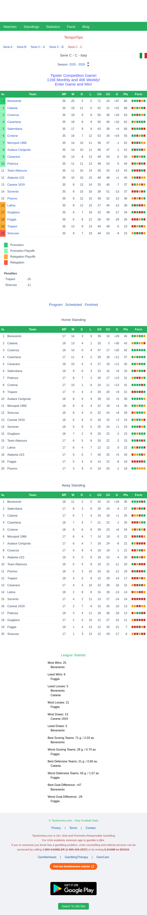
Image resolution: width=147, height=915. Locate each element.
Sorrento (13, 191)
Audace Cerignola (19, 149)
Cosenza (13, 115)
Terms (73, 827)
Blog (85, 27)
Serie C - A (38, 47)
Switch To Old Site (73, 906)
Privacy (56, 827)
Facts (71, 27)
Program (56, 305)
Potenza (12, 163)
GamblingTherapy (76, 857)
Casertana (14, 121)
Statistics (53, 27)
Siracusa (13, 233)
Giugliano (13, 212)
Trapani (12, 226)
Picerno (12, 198)
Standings (31, 27)
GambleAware (47, 857)
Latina (11, 205)
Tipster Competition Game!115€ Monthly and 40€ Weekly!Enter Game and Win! (73, 79)
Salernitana (14, 128)
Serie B (21, 47)
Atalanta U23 (15, 177)
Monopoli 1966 (17, 142)
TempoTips (73, 37)
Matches (10, 27)
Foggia (11, 219)
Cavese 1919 (16, 184)
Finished (91, 305)
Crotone (12, 135)
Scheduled (73, 305)
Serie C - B (56, 47)
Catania (12, 108)
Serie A (7, 47)
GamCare (102, 857)
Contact (91, 827)
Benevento (14, 100)
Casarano (13, 156)
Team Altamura (17, 170)
